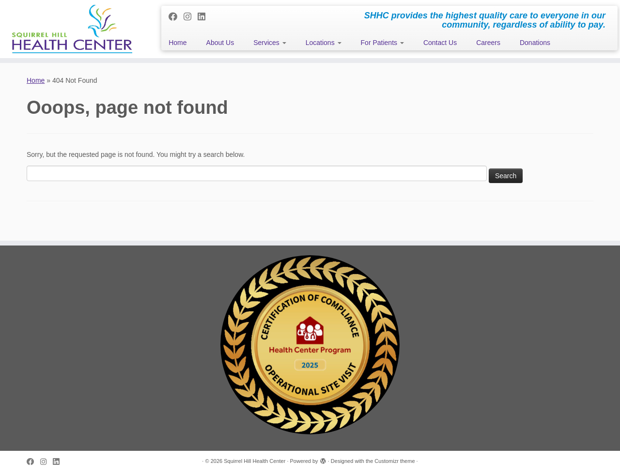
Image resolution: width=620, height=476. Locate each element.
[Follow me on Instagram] (191, 17)
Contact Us (440, 42)
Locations (323, 42)
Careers (488, 42)
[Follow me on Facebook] (176, 17)
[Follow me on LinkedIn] (205, 17)
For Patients (382, 42)
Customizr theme (394, 461)
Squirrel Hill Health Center (254, 461)
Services (269, 42)
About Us (220, 42)
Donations (535, 42)
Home (177, 42)
